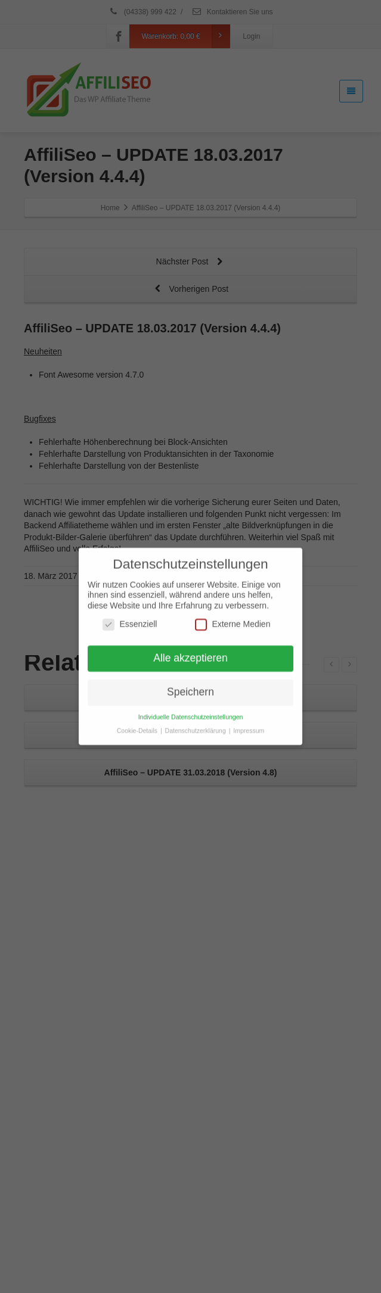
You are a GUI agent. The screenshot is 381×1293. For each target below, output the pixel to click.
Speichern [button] (190, 687)
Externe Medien (232, 619)
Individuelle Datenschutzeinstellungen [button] (190, 712)
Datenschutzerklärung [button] (196, 726)
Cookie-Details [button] (138, 726)
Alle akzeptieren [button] (190, 653)
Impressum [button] (248, 726)
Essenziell (130, 619)
